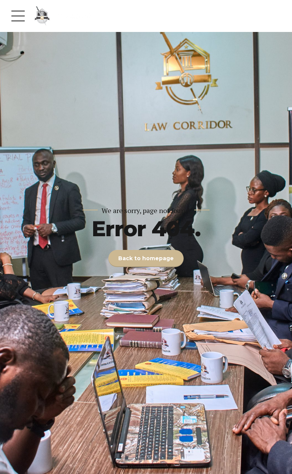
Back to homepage (146, 258)
